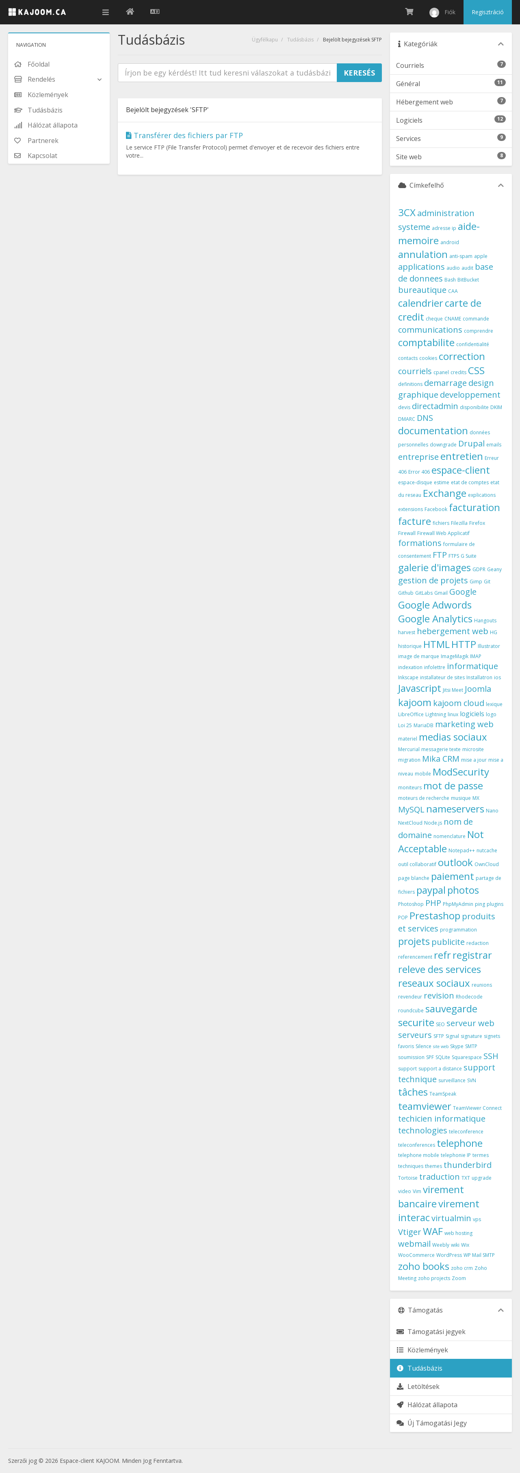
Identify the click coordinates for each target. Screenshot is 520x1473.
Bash (450, 279)
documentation (433, 430)
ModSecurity (461, 771)
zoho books (423, 1266)
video (404, 1191)
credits (458, 372)
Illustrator (489, 646)
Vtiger (409, 1231)
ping (480, 904)
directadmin (435, 406)
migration (409, 759)
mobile (423, 773)
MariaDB (423, 725)
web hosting (458, 1233)
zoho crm (462, 1268)
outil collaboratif (417, 864)
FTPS (453, 555)
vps (477, 1219)
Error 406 (419, 471)
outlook (455, 862)
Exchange (444, 493)
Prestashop (435, 915)
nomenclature (449, 836)
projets (414, 941)
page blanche (413, 878)
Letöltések (418, 1386)
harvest (406, 632)
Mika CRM (440, 758)
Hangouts (485, 620)
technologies (422, 1130)
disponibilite (474, 407)
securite (416, 1022)
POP (403, 917)
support (407, 1068)
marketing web (464, 724)
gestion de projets (433, 580)
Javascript (419, 688)
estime (441, 482)
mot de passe (453, 785)
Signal (452, 1036)
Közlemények (422, 1349)
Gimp (476, 581)
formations (420, 542)
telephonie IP (456, 1155)
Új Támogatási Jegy (431, 1423)
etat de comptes (470, 482)
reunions (482, 984)
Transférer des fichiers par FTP (184, 135)
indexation (410, 667)
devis (404, 407)
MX (475, 798)
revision (439, 995)
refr (442, 955)
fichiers (441, 523)
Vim (417, 1191)
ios (497, 677)
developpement (470, 394)
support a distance (440, 1068)
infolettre (434, 667)
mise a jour (474, 759)
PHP (433, 902)
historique (410, 646)
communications (430, 329)
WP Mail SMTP (479, 1255)
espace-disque (415, 482)
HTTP (463, 644)
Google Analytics (435, 618)
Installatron (479, 677)
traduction (439, 1176)
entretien (461, 456)
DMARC (406, 419)
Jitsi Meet (453, 690)
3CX (407, 212)
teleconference (466, 1131)
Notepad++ (461, 850)
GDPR (478, 569)
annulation (423, 254)
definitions (410, 384)
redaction (477, 943)
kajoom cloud (458, 703)
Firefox (477, 523)
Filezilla (459, 523)
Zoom (459, 1278)
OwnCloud (486, 864)
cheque (434, 318)
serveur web (470, 1023)
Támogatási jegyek (431, 1331)
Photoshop (411, 904)
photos (463, 890)
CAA (453, 291)
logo (491, 714)
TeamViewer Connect (477, 1108)
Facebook (436, 509)
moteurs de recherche (423, 798)
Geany (494, 569)
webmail (414, 1243)
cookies (428, 358)
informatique (472, 666)
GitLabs (424, 592)
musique (461, 798)
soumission (411, 1057)
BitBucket (468, 279)
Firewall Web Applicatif (443, 533)
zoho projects (434, 1278)
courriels (415, 371)
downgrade (443, 444)
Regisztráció (488, 12)
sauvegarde (451, 1008)
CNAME (452, 318)
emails (493, 444)
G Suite (469, 555)
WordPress (449, 1255)
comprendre (478, 330)
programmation (458, 929)
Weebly (440, 1244)
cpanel (441, 372)
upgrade (482, 1177)
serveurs (415, 1034)
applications (421, 266)
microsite (473, 749)
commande (476, 318)
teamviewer (424, 1106)
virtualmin (451, 1218)
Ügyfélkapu (265, 39)
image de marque (418, 656)
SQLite (443, 1057)
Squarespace (467, 1057)
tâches (413, 1091)
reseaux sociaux (434, 983)
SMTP (471, 1046)
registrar (472, 955)
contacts (408, 358)
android (449, 242)
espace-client (460, 470)
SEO (440, 1024)
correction (462, 356)
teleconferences (416, 1145)
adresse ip (444, 228)
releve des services (439, 969)
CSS (476, 370)
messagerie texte (441, 749)
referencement (415, 956)
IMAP (475, 656)
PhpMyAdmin (458, 904)
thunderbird (468, 1164)
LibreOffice (411, 714)
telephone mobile (418, 1155)
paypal (431, 890)
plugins (495, 904)
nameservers (455, 808)
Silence (423, 1046)
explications (482, 495)
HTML (436, 644)
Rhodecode (469, 996)
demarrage (445, 382)
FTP (440, 554)
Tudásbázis (300, 39)
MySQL (411, 809)
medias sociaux (453, 736)
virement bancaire (431, 1196)
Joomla (478, 688)
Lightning (435, 714)
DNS (425, 417)
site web (440, 1046)
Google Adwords (435, 604)
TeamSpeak (442, 1093)
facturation (474, 507)
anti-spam (460, 256)
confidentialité (472, 344)
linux (453, 714)
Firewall (407, 533)
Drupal (471, 443)
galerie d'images (434, 567)
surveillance (452, 1080)
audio (453, 267)
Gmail (441, 592)
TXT (466, 1177)
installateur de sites (442, 677)
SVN (471, 1080)
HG (493, 632)
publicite (448, 941)
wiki (455, 1244)
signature (471, 1036)
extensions (410, 509)
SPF (430, 1057)
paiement (452, 876)
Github (406, 592)
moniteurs (410, 787)
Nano (492, 810)
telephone (460, 1143)
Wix (465, 1244)
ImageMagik (454, 656)
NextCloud (410, 822)
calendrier (420, 303)
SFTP (438, 1036)
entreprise (418, 456)
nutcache (487, 850)
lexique (494, 704)
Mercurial (409, 749)
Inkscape (408, 677)
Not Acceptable (441, 841)
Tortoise (408, 1177)
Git (487, 581)
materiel (407, 738)
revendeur (410, 996)
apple (481, 256)
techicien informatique (441, 1118)
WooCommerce (416, 1255)
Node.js (433, 822)
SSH (490, 1056)
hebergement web (452, 631)
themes (433, 1166)
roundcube (411, 1010)
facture (414, 521)
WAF (433, 1231)
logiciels (472, 713)
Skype (457, 1046)
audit (467, 267)
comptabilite (426, 342)
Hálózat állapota (426, 1404)
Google (463, 591)
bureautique (422, 289)
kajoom (414, 702)
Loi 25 (405, 725)
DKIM (496, 407)
